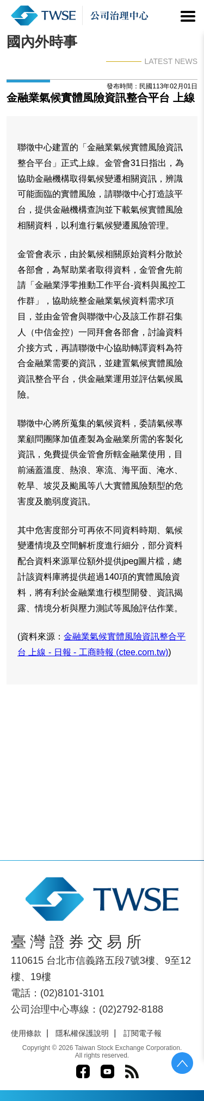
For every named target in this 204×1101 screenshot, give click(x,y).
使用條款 (26, 1033)
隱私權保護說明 (82, 1033)
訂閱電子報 (142, 1033)
